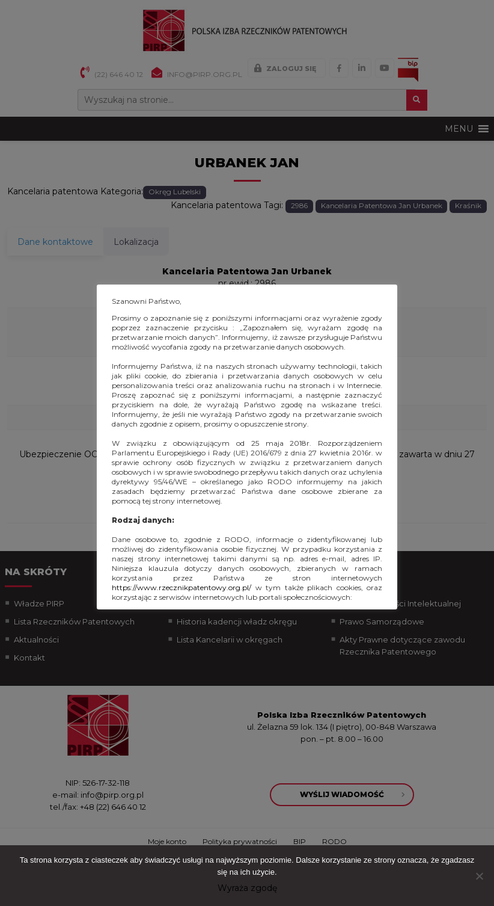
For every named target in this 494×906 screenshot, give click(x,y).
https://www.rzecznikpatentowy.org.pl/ (181, 587)
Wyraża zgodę (247, 888)
